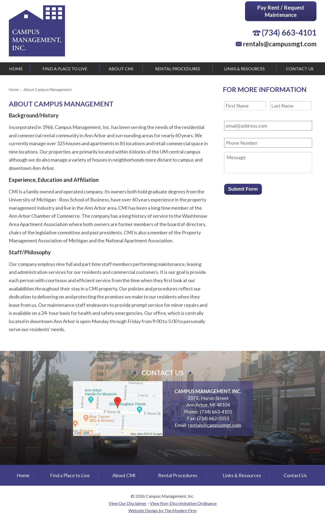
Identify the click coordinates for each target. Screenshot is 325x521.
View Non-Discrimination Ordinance (183, 503)
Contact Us (299, 68)
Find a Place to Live (65, 68)
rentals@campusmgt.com (279, 44)
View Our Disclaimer (128, 503)
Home (16, 68)
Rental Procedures (177, 68)
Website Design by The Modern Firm (162, 510)
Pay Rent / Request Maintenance (280, 11)
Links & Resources (244, 68)
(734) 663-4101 (289, 32)
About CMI (121, 68)
